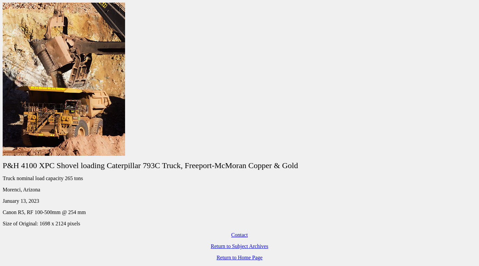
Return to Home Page (239, 257)
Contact (239, 235)
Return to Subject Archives (239, 246)
